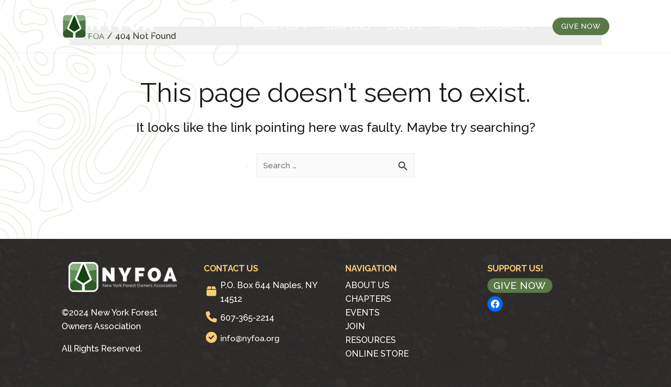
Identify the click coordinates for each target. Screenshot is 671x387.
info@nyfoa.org (251, 338)
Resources (505, 26)
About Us (280, 26)
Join (448, 26)
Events (404, 26)
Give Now (521, 286)
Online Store (377, 353)
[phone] (211, 316)
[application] (302, 26)
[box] (211, 291)
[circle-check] (211, 337)
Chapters (347, 26)
